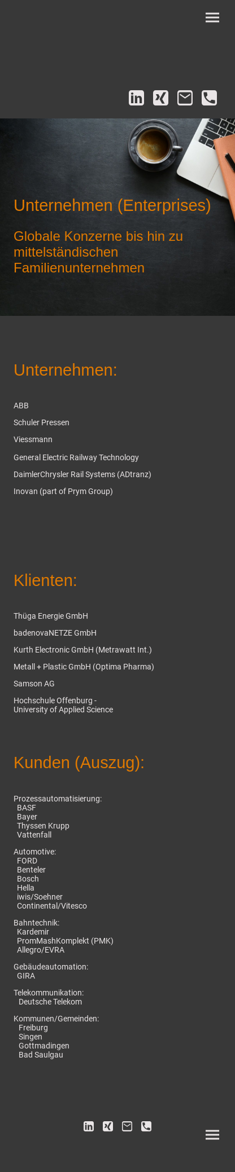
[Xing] (160, 97)
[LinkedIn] (136, 97)
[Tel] (209, 97)
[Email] (185, 97)
